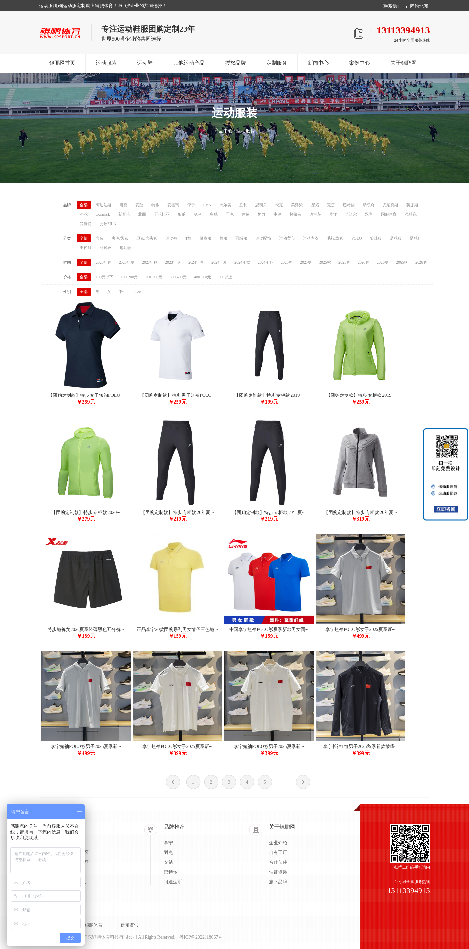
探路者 (295, 214)
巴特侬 (349, 205)
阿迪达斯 (103, 205)
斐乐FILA (108, 223)
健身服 (205, 238)
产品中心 (223, 130)
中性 (122, 291)
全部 (84, 205)
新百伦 (124, 214)
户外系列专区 (72, 872)
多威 (214, 214)
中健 (277, 214)
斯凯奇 (369, 205)
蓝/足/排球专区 (74, 852)
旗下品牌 (278, 881)
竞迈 (331, 205)
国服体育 (389, 214)
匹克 (230, 214)
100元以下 (104, 277)
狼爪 (182, 214)
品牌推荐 (174, 827)
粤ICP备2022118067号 (200, 937)
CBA (207, 205)
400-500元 (202, 277)
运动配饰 (263, 238)
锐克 (279, 205)
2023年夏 (127, 262)
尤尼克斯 (390, 205)
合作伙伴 (278, 862)
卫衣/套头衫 (146, 238)
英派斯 (412, 205)
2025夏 (306, 262)
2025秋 (325, 262)
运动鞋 (145, 63)
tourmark (103, 214)
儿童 (138, 291)
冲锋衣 (105, 248)
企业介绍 (278, 842)
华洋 (333, 214)
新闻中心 (318, 63)
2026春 (363, 262)
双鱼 (369, 214)
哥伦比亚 (162, 214)
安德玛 (173, 205)
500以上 (225, 277)
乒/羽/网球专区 (74, 862)
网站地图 (419, 6)
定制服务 (276, 63)
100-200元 (129, 277)
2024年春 (196, 262)
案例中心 (359, 63)
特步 (155, 205)
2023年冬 (173, 262)
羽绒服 (241, 238)
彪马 (198, 214)
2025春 (286, 262)
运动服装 (106, 63)
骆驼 (84, 214)
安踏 (139, 205)
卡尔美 (225, 205)
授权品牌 (235, 63)
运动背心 (287, 238)
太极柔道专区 (72, 881)
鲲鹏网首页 (62, 63)
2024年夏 (219, 262)
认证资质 (278, 872)
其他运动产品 (189, 63)
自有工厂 (278, 852)
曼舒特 (86, 223)
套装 (100, 238)
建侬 (245, 214)
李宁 (191, 205)
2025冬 (344, 262)
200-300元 (153, 277)
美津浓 (297, 205)
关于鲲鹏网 (404, 63)
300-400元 (178, 277)
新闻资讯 (129, 925)
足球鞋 (415, 238)
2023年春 (103, 262)
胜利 (243, 205)
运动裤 (171, 238)
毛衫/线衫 (335, 238)
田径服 (86, 248)
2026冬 (421, 262)
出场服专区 (70, 842)
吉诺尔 (351, 214)
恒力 (261, 214)
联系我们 (392, 6)
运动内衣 (311, 238)
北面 (142, 214)
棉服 (223, 238)
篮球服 (376, 238)
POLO (356, 238)
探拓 (315, 205)
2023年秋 (150, 262)
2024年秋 (242, 262)
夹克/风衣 (120, 238)
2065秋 (402, 262)
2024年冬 (265, 262)
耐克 (123, 205)
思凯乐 (261, 205)
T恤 (188, 238)
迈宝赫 (315, 214)
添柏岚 (411, 214)
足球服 (396, 238)
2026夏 (383, 262)
